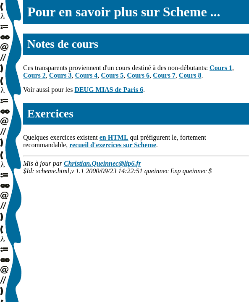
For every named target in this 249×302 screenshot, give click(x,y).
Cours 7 (164, 75)
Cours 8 (190, 75)
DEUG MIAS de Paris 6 (108, 89)
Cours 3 (60, 75)
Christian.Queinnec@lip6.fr (102, 163)
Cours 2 (34, 75)
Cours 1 (221, 67)
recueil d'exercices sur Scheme (112, 144)
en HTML (114, 137)
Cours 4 (86, 75)
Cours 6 (138, 75)
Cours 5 (112, 75)
